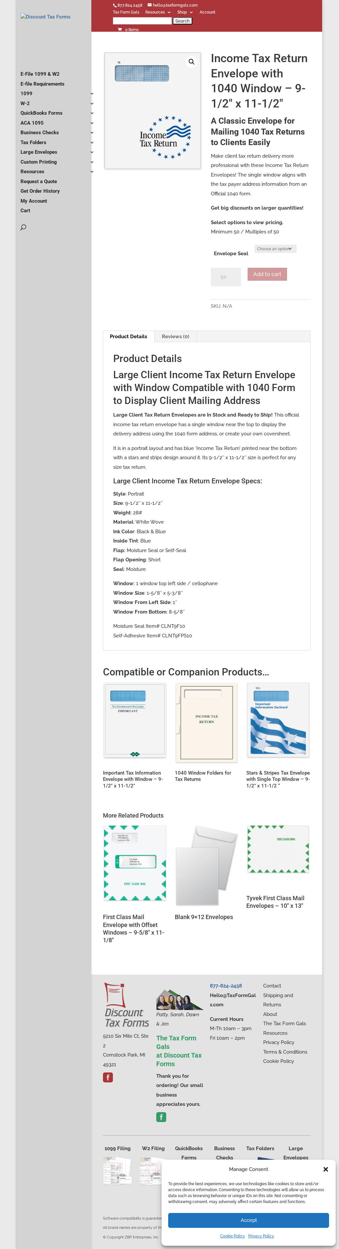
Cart (25, 224)
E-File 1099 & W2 (40, 88)
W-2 (25, 117)
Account (207, 12)
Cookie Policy (232, 1236)
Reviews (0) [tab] (175, 337)
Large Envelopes (39, 166)
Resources (155, 12)
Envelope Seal (231, 254)
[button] (325, 1169)
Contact (272, 986)
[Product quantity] (226, 277)
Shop (182, 12)
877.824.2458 (130, 5)
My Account (34, 215)
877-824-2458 (226, 986)
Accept (249, 1220)
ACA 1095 (32, 137)
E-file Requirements (43, 98)
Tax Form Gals (126, 12)
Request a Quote (39, 195)
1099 (26, 107)
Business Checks (40, 146)
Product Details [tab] (128, 337)
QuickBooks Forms (42, 127)
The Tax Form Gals (284, 1024)
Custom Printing (39, 176)
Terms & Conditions (285, 1052)
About (270, 1014)
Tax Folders (33, 156)
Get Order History (40, 205)
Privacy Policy (261, 1236)
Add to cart (267, 274)
